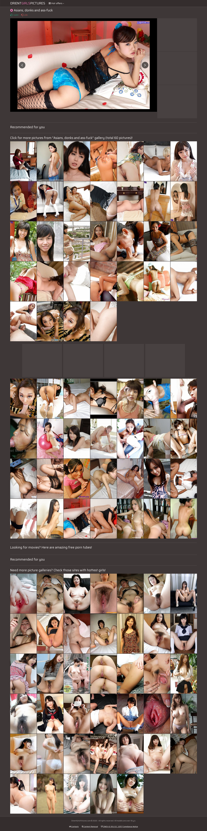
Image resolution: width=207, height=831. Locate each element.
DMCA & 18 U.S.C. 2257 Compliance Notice (119, 826)
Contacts (74, 826)
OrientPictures (27, 3)
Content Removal (90, 826)
